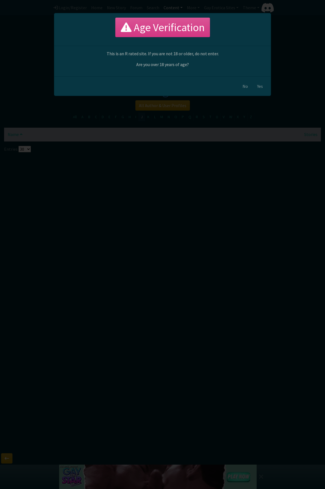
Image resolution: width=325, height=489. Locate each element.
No (245, 86)
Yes (260, 86)
